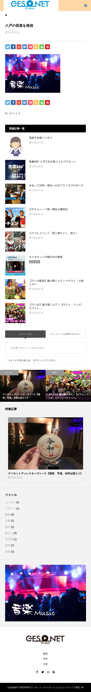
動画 (7, 514)
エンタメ (10, 502)
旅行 (7, 526)
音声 (7, 545)
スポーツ (10, 508)
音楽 (7, 551)
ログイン (37, 360)
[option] (23, 386)
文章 (7, 520)
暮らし (9, 533)
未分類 (9, 539)
